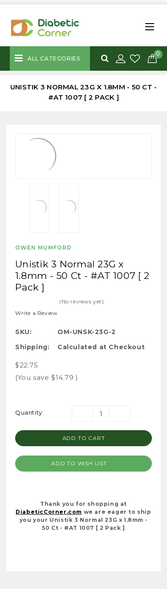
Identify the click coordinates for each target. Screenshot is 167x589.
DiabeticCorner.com (49, 511)
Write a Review (36, 313)
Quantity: (29, 412)
